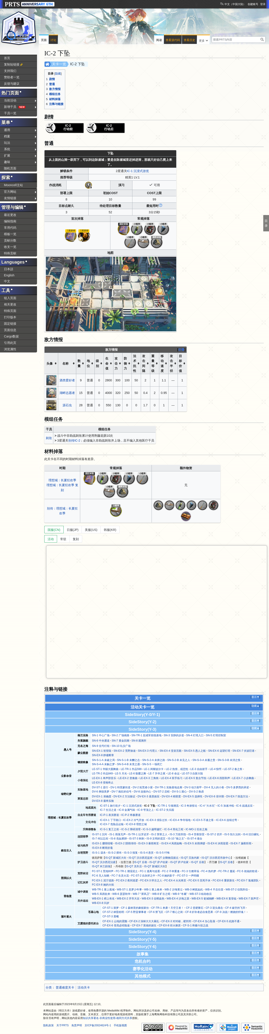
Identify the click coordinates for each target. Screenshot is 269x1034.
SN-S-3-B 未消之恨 (228, 760)
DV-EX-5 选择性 (192, 796)
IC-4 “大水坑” (207, 805)
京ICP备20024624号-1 (98, 1025)
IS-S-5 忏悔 (163, 852)
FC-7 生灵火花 (120, 875)
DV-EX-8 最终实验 (103, 800)
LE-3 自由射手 (198, 769)
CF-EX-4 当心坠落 (204, 921)
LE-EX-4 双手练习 (171, 778)
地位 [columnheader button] (88, 363)
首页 (7, 58)
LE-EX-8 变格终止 (102, 782)
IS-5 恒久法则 (232, 834)
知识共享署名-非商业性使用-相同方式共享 (107, 1018)
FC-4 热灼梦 (208, 871)
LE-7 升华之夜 (156, 773)
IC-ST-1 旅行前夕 (110, 805)
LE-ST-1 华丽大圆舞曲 (105, 769)
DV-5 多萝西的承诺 (237, 787)
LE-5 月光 (121, 773)
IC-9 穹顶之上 (145, 809)
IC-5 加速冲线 (225, 805)
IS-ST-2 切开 (214, 834)
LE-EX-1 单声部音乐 (104, 778)
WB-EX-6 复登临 (226, 898)
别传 (71, 440)
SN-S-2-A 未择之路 (153, 760)
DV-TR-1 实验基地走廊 (168, 787)
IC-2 (77, 440)
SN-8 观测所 (139, 740)
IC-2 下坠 (149, 805)
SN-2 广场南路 (120, 735)
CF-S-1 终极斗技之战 (195, 925)
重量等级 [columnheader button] (152, 363)
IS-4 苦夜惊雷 (196, 834)
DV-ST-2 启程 (162, 791)
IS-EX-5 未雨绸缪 (194, 843)
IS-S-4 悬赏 (147, 852)
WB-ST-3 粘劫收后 (200, 893)
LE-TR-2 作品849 (102, 773)
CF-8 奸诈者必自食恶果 (199, 912)
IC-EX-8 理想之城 (136, 824)
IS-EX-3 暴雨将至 (148, 843)
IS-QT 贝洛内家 (190, 857)
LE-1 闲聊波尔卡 (153, 769)
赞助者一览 (11, 77)
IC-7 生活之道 (108, 809)
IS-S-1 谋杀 (99, 852)
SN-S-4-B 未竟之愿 (128, 764)
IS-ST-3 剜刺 (136, 838)
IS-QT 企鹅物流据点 (166, 857)
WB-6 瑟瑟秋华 (121, 893)
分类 (49, 987)
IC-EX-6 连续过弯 (226, 820)
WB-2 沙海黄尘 (173, 889)
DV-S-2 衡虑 (196, 791)
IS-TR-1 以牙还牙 (138, 834)
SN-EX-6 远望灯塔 (219, 750)
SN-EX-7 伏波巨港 (243, 750)
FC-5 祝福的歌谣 (247, 871)
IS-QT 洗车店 (134, 866)
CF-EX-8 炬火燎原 (169, 925)
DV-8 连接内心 (142, 791)
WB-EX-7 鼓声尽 (249, 898)
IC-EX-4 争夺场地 (180, 820)
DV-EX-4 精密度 (171, 796)
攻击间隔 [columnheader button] (143, 363)
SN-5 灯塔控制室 (216, 735)
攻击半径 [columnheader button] (171, 363)
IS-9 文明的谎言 (156, 838)
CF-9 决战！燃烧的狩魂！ (230, 912)
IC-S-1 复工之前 (109, 829)
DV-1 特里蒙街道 (121, 787)
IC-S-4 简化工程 (173, 829)
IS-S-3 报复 (131, 852)
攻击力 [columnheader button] (116, 363)
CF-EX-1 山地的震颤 (114, 921)
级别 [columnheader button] (97, 363)
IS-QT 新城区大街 (115, 857)
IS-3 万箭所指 (178, 834)
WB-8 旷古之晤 (161, 893)
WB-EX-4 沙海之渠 (178, 898)
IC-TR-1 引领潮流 (168, 805)
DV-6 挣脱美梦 (100, 791)
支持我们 (10, 71)
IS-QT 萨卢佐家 (158, 862)
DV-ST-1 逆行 (100, 787)
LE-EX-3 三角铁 (149, 778)
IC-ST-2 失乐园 (165, 809)
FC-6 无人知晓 (100, 875)
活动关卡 (84, 987)
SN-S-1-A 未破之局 (103, 760)
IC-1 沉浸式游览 (138, 171)
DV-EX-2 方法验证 (124, 796)
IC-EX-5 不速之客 (203, 820)
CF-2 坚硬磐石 (194, 907)
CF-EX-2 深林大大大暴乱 (144, 921)
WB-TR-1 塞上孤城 (103, 889)
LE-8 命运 (173, 773)
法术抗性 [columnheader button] (134, 363)
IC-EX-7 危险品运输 (111, 824)
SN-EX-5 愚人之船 (195, 750)
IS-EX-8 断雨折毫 (102, 847)
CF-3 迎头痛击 (214, 907)
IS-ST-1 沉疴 (99, 834)
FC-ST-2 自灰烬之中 (143, 875)
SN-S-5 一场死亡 (152, 764)
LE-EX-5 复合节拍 (195, 778)
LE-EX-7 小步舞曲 (243, 778)
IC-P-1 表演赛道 (109, 815)
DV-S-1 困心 (179, 791)
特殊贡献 (10, 253)
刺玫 (49, 438)
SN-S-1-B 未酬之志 (128, 760)
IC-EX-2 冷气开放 (133, 820)
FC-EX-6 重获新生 (223, 880)
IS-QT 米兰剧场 (101, 866)
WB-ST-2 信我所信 (237, 889)
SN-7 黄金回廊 (120, 740)
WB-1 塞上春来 (153, 889)
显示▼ (255, 697)
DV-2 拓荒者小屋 (143, 787)
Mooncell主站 (13, 185)
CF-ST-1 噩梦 (110, 907)
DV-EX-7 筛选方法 (237, 796)
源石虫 (67, 405)
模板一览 (10, 234)
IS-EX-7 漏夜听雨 (240, 843)
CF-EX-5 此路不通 (228, 921)
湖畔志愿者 (67, 393)
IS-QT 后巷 (140, 862)
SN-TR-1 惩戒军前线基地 (146, 735)
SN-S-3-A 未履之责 (203, 760)
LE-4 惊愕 (215, 769)
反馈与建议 (11, 83)
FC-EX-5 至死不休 (199, 880)
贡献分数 (10, 240)
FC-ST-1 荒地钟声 (102, 871)
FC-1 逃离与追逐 (150, 871)
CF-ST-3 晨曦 (110, 916)
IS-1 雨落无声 (117, 834)
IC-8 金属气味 (127, 809)
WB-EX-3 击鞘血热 (153, 898)
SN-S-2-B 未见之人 (178, 760)
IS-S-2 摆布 (115, 852)
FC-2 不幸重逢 (171, 871)
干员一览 (10, 113)
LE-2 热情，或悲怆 (177, 769)
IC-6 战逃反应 (244, 805)
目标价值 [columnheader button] (180, 363)
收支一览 (10, 247)
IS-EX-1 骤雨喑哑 (102, 843)
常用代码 (10, 227)
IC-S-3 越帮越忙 (152, 829)
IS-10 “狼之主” (176, 838)
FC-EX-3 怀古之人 (151, 880)
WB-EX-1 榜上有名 (103, 898)
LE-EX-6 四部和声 (219, 778)
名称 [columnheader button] (65, 363)
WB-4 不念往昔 (214, 889)
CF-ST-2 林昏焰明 (113, 912)
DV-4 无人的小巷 (214, 787)
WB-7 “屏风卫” (141, 893)
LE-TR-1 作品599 (131, 769)
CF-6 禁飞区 (156, 912)
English (9, 275)
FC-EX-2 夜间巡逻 (127, 880)
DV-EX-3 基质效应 (149, 796)
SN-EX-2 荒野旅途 (125, 750)
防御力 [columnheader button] (125, 363)
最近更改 (10, 215)
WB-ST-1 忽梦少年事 (129, 889)
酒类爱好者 (67, 380)
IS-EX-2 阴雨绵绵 (125, 843)
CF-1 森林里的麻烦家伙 (135, 907)
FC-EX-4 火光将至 (175, 880)
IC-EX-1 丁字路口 (110, 820)
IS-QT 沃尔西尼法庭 (104, 862)
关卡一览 (59, 64)
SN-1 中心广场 (100, 735)
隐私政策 (48, 1025)
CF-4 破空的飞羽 (235, 907)
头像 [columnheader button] (49, 363)
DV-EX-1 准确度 (101, 796)
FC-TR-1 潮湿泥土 (127, 871)
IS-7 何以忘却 (100, 838)
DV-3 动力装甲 (193, 787)
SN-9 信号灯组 (100, 745)
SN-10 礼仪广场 (121, 745)
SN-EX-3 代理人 (147, 750)
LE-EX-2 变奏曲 (128, 778)
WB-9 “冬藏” (180, 893)
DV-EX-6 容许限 (214, 796)
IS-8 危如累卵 (119, 838)
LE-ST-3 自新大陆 (192, 773)
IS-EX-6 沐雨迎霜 (217, 843)
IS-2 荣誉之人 (159, 834)
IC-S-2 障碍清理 (131, 829)
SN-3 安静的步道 (174, 735)
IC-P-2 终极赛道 (131, 815)
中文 (7, 281)
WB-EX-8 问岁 (100, 903)
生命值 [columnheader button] (106, 363)
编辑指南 (10, 221)
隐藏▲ (255, 705)
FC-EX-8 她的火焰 (103, 884)
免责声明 (76, 1025)
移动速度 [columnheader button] (162, 363)
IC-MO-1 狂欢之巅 (196, 829)
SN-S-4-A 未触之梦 (103, 764)
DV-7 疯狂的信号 (121, 791)
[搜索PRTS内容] (238, 39)
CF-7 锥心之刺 (174, 912)
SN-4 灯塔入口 (195, 735)
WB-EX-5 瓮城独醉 (202, 898)
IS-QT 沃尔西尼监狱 (140, 857)
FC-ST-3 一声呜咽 (188, 875)
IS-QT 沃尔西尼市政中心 (216, 857)
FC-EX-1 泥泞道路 (103, 880)
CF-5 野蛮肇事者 (136, 912)
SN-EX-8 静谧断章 (103, 755)
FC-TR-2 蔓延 (226, 871)
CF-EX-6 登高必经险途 (116, 925)
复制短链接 (11, 64)
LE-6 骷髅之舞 (137, 773)
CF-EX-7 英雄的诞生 (144, 925)
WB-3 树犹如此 (194, 889)
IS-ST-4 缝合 (194, 838)
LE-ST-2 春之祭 (233, 769)
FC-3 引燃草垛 (190, 871)
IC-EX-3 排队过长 (156, 820)
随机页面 (10, 168)
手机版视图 (120, 1025)
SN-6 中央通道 (100, 740)
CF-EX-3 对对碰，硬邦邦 (176, 921)
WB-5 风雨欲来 (101, 893)
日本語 (8, 269)
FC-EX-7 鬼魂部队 (248, 880)
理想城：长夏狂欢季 (62, 480)
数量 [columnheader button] (79, 363)
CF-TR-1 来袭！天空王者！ (167, 907)
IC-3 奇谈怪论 (189, 805)
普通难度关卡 (65, 987)
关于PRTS (62, 1025)
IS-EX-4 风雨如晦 (171, 843)
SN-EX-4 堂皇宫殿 (171, 750)
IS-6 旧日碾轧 (251, 834)
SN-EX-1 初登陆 (101, 750)
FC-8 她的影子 (166, 875)
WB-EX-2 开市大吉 (128, 898)
